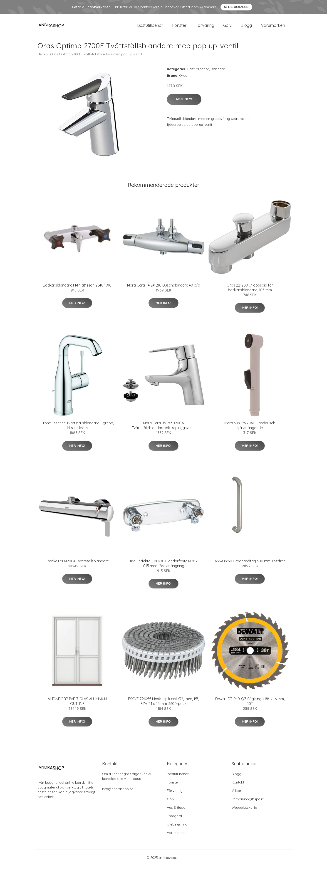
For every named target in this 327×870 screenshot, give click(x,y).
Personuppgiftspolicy (248, 803)
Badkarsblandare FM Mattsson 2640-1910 (77, 289)
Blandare (218, 73)
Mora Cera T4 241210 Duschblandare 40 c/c (163, 289)
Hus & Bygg (176, 812)
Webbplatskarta (244, 812)
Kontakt (238, 787)
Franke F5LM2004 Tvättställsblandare (77, 565)
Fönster (179, 27)
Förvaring (205, 27)
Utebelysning (177, 829)
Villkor (236, 795)
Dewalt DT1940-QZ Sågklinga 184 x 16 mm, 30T (250, 705)
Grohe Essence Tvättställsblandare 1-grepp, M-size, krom (77, 430)
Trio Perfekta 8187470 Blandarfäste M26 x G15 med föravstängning (163, 568)
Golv (227, 27)
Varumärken (273, 27)
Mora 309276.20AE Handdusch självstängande (249, 430)
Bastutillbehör (150, 27)
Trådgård (174, 820)
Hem (41, 59)
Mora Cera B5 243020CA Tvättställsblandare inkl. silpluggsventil (163, 430)
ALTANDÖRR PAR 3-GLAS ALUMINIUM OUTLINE (77, 705)
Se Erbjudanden (236, 7)
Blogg (246, 27)
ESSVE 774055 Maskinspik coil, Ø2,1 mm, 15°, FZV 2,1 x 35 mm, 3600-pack (163, 705)
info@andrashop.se (117, 793)
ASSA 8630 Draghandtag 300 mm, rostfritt (250, 565)
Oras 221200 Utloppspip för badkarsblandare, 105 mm (250, 292)
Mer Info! (184, 104)
